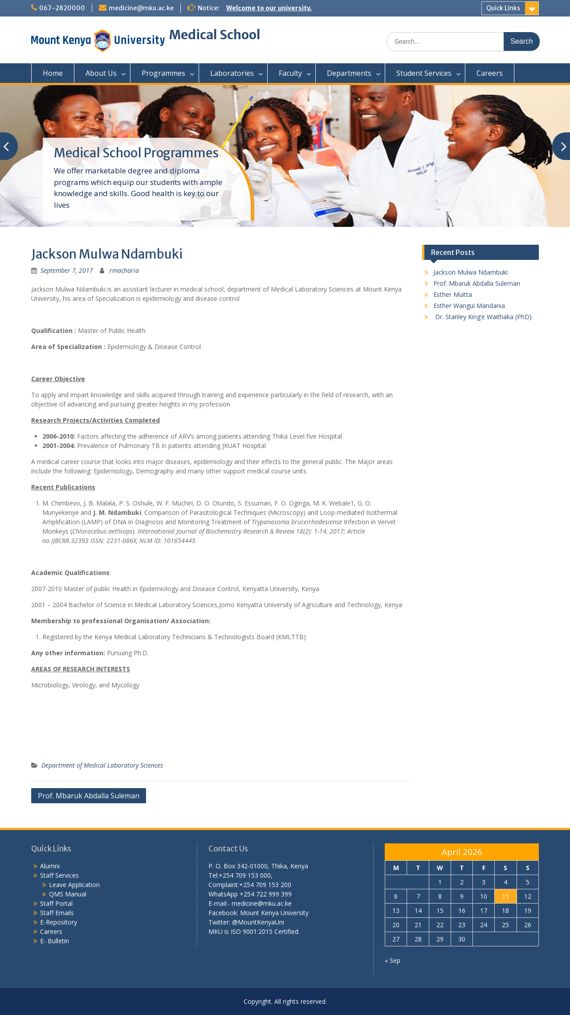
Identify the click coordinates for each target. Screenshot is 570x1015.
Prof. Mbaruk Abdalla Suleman (88, 796)
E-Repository (58, 922)
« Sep (392, 960)
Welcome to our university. (269, 8)
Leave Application (74, 884)
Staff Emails (57, 912)
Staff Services (59, 875)
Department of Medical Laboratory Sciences (102, 765)
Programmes (163, 73)
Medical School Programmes (136, 153)
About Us (101, 73)
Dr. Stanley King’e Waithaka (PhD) (482, 316)
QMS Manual (67, 894)
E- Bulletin (54, 941)
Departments (349, 73)
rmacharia (124, 270)
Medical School (215, 35)
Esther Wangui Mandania (469, 305)
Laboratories (232, 73)
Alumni (50, 866)
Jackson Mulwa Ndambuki (470, 272)
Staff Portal (56, 903)
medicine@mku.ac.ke (141, 8)
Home (53, 73)
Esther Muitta (452, 294)
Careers (489, 73)
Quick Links (503, 8)
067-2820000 (62, 8)
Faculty (290, 73)
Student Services (424, 73)
